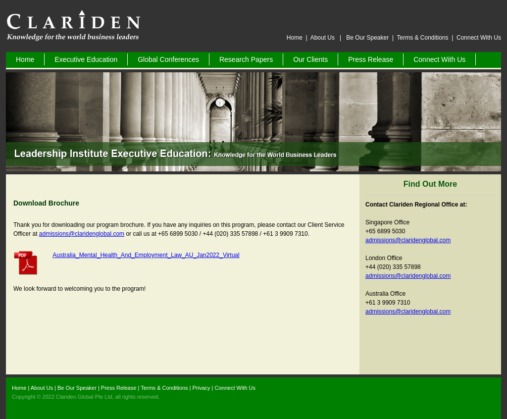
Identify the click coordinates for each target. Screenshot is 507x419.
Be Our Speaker (368, 37)
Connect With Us (478, 37)
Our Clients (310, 59)
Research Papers (246, 59)
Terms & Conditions (422, 37)
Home (295, 37)
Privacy (201, 388)
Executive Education (85, 59)
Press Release (370, 59)
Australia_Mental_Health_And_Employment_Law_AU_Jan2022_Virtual (145, 255)
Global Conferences (168, 59)
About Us (323, 37)
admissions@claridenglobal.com (81, 233)
